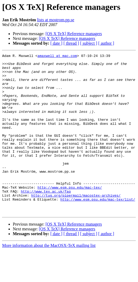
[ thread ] (71, 43)
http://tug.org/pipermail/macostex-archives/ (75, 224)
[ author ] (106, 43)
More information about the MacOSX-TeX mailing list (49, 277)
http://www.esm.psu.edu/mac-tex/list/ (97, 228)
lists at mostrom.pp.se (55, 20)
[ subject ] (88, 43)
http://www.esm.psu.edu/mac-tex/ (70, 214)
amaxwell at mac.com (57, 56)
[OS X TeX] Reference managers (74, 33)
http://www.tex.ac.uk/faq (46, 219)
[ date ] (56, 43)
